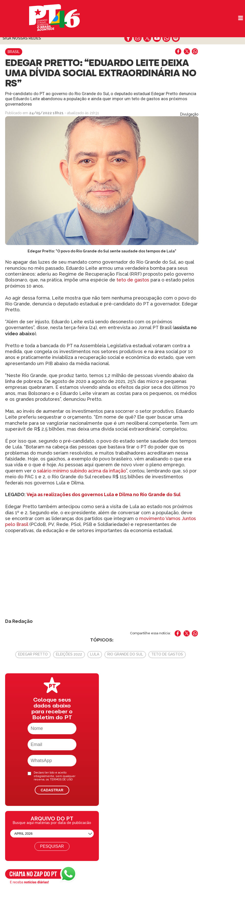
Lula (94, 654)
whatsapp (166, 38)
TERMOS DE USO (61, 779)
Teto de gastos (167, 654)
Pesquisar (52, 846)
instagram (138, 38)
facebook (128, 38)
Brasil (14, 52)
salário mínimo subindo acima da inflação (81, 470)
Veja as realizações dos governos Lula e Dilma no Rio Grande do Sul (104, 494)
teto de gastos (132, 279)
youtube (157, 38)
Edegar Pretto (33, 654)
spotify (175, 38)
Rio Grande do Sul (125, 654)
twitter (147, 38)
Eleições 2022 (69, 654)
